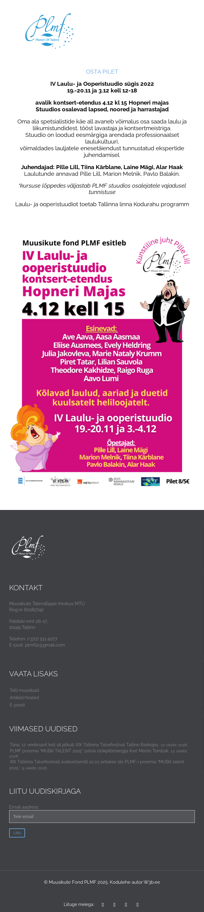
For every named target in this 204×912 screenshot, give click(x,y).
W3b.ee (152, 882)
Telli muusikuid (24, 690)
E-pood (17, 704)
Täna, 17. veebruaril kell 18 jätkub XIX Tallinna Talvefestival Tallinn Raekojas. (84, 744)
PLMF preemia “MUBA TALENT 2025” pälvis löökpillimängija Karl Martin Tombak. (89, 750)
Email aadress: (102, 813)
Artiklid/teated (24, 697)
